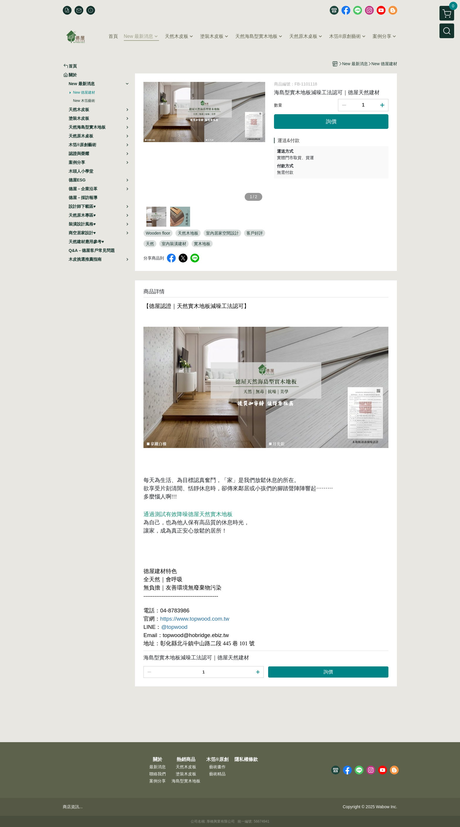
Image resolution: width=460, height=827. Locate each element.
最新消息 (157, 767)
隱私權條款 (246, 759)
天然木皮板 (186, 767)
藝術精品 (217, 774)
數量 (278, 105)
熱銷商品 (186, 759)
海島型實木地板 (186, 781)
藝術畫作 (217, 767)
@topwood (174, 627)
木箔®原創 (217, 759)
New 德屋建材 (84, 92)
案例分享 (157, 781)
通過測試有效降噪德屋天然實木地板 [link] (188, 514)
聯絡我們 (157, 774)
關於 (157, 759)
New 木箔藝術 (84, 101)
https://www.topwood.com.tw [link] (194, 619)
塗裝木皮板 (186, 774)
